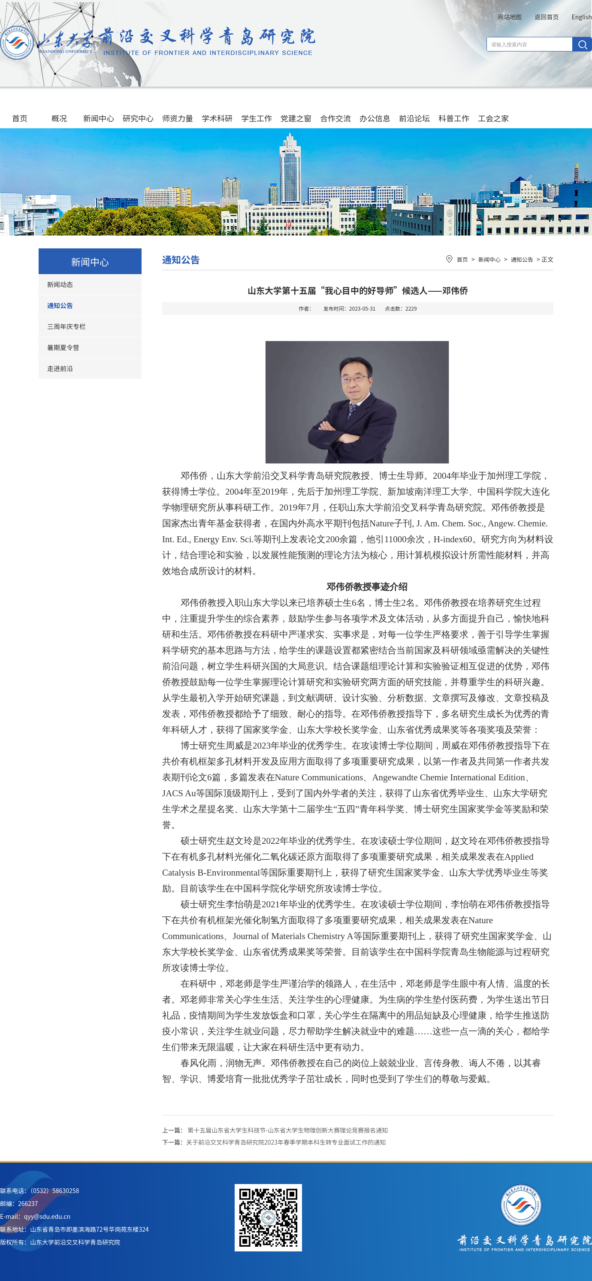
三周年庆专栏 (66, 326)
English (581, 16)
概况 (59, 110)
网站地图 (510, 16)
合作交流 (335, 110)
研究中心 (138, 110)
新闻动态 (60, 284)
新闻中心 (98, 110)
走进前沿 (60, 368)
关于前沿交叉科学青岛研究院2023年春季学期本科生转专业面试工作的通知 (286, 1142)
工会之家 (493, 110)
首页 (19, 110)
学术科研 (217, 110)
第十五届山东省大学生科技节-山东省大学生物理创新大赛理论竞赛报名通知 (287, 1130)
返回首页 (547, 16)
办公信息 (374, 110)
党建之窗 (296, 110)
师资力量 (177, 110)
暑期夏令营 (63, 347)
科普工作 (453, 110)
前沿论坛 (414, 110)
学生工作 (256, 110)
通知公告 (60, 305)
